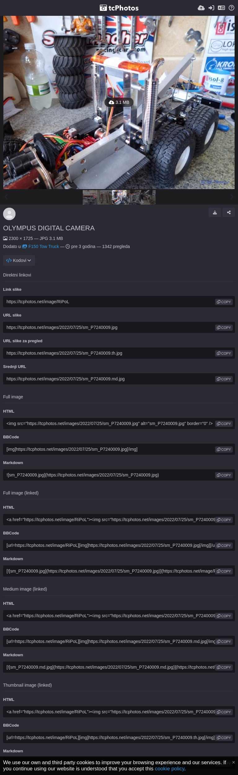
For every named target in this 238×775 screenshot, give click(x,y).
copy (224, 302)
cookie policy (169, 769)
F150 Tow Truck (40, 246)
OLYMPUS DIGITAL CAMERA (49, 228)
